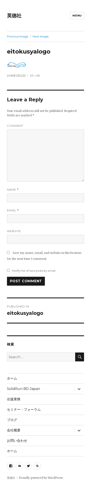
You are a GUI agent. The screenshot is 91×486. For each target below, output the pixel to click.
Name (13, 189)
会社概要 (13, 430)
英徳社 (14, 16)
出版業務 (13, 399)
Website (14, 231)
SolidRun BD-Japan (23, 389)
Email (13, 210)
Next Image (41, 36)
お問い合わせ (17, 441)
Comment (15, 125)
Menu (77, 15)
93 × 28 (35, 75)
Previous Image (17, 36)
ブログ (12, 420)
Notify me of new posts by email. (34, 270)
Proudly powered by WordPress (41, 478)
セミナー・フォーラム (24, 410)
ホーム (12, 378)
